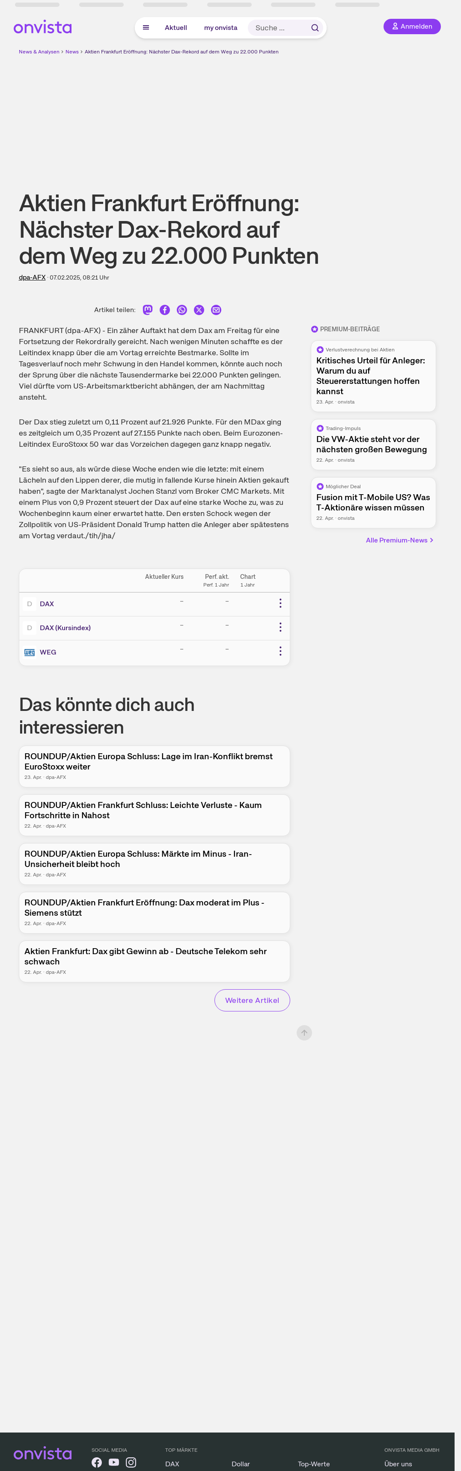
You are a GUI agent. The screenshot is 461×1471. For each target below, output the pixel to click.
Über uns (398, 1463)
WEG (48, 652)
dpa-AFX (32, 277)
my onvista (221, 27)
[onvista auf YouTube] (114, 1464)
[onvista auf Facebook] (97, 1464)
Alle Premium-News (400, 540)
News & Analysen (39, 51)
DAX (47, 603)
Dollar (241, 1463)
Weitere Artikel (252, 1000)
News (72, 51)
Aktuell (176, 27)
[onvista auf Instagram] (131, 1464)
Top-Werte (314, 1463)
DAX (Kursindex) (65, 627)
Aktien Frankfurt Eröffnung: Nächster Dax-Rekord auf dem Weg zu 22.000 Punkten (182, 51)
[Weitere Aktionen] (280, 603)
